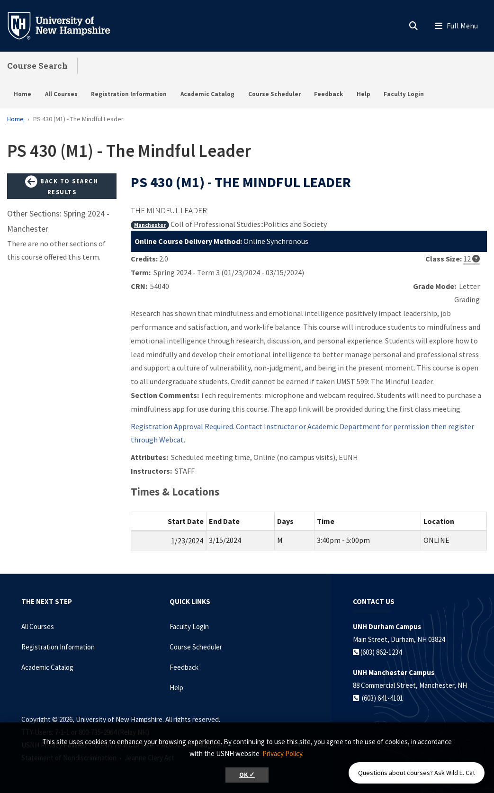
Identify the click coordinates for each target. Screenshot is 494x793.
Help (363, 94)
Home (22, 94)
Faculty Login (404, 94)
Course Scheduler (274, 94)
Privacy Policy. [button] (283, 753)
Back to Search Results (61, 186)
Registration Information (129, 94)
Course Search (37, 65)
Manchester (150, 224)
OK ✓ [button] (247, 775)
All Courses (61, 94)
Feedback (328, 94)
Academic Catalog (207, 94)
